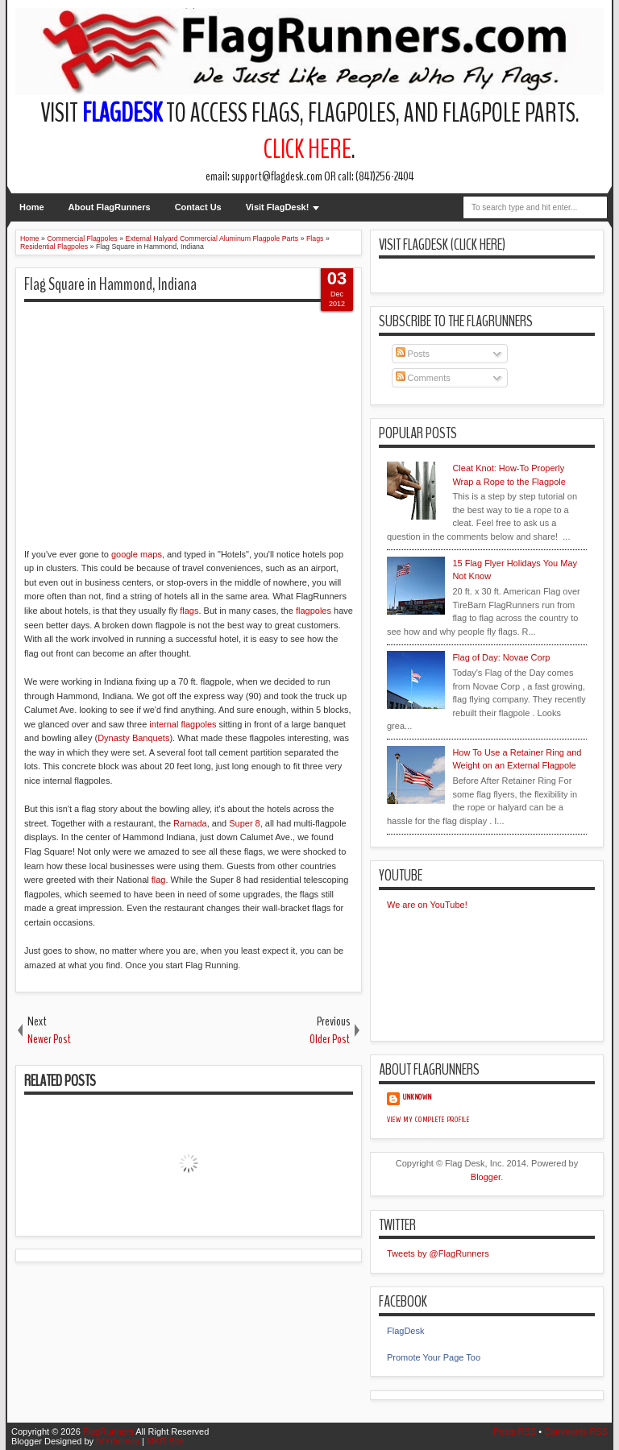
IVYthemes (117, 1441)
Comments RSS (576, 1431)
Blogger (486, 1177)
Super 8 (244, 823)
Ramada (190, 823)
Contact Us (198, 207)
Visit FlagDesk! (278, 207)
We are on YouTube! (427, 904)
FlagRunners (108, 1431)
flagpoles (313, 610)
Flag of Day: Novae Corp (501, 657)
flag (159, 879)
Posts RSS (514, 1431)
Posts (413, 353)
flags (189, 610)
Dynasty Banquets (133, 738)
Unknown (417, 1097)
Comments (423, 378)
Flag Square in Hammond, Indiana (110, 284)
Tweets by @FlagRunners (438, 1253)
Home (31, 207)
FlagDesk (405, 1331)
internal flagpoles (182, 724)
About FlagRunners (110, 207)
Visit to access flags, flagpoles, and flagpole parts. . (310, 131)
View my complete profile (428, 1120)
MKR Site (165, 1441)
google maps (136, 554)
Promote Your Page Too (433, 1357)
